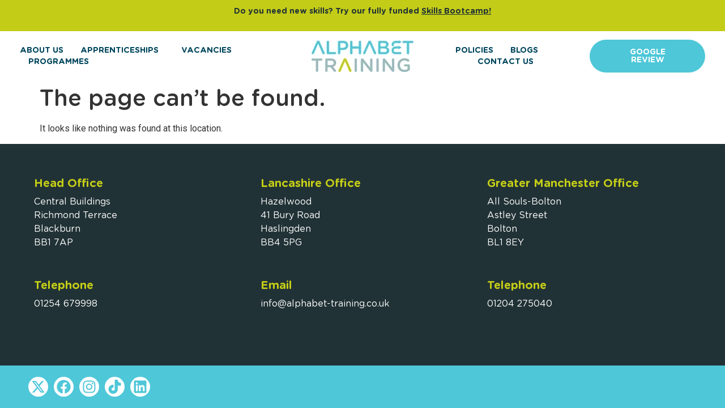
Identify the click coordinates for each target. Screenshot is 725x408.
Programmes (61, 61)
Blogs (524, 50)
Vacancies (206, 50)
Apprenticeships (122, 50)
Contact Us (505, 62)
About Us (41, 50)
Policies (474, 50)
